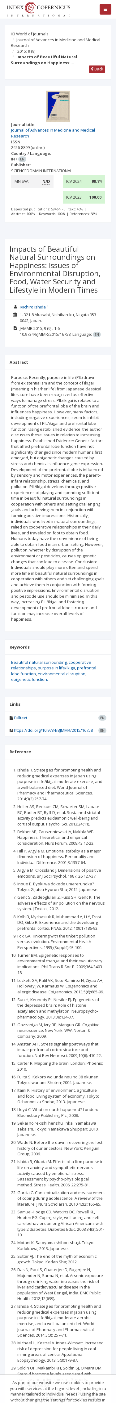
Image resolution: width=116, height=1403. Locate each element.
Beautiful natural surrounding (39, 662)
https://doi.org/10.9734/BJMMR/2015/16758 (53, 730)
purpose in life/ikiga (56, 668)
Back (97, 69)
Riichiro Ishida (33, 307)
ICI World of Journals (30, 34)
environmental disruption (61, 674)
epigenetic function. (29, 679)
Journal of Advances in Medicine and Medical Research (55, 42)
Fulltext (20, 718)
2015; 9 (26, 51)
